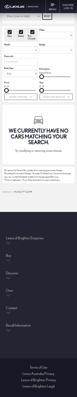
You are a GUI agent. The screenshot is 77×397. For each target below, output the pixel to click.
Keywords (8, 56)
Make (42, 30)
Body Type (8, 68)
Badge (42, 44)
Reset (47, 16)
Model (7, 44)
